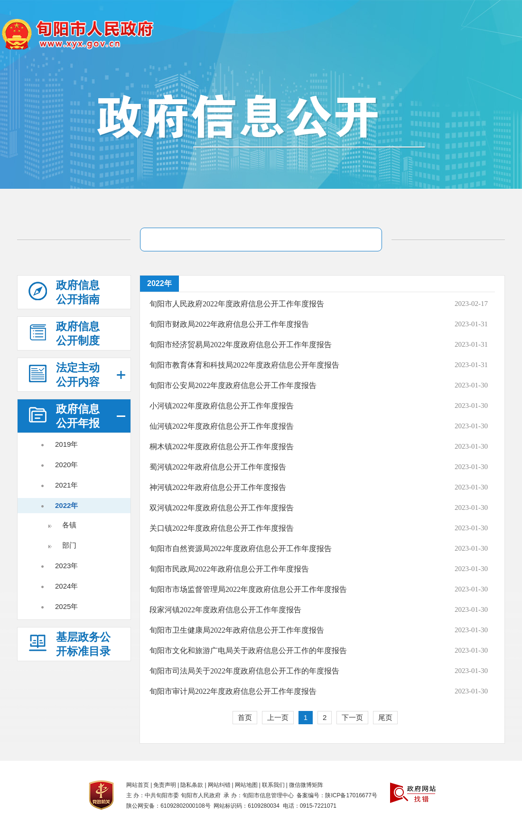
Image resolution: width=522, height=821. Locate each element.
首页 (245, 717)
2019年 (66, 444)
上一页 (278, 717)
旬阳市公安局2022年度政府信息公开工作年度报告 (233, 385)
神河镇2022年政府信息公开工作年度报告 (217, 487)
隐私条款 (191, 785)
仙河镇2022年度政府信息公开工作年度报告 (221, 426)
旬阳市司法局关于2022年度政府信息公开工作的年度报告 (244, 671)
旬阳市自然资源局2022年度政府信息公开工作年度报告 (240, 548)
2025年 (66, 606)
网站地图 (246, 785)
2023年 (66, 566)
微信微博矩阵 (306, 785)
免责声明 (164, 785)
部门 (69, 545)
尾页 (385, 717)
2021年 (66, 485)
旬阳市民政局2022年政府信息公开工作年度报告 (229, 569)
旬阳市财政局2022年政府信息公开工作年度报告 (229, 324)
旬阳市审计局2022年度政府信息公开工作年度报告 (233, 691)
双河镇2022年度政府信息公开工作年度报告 (221, 508)
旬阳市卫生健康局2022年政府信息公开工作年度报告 (236, 630)
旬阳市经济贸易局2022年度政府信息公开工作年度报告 (240, 345)
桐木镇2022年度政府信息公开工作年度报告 (221, 447)
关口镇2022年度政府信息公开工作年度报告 (221, 528)
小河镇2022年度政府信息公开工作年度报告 (221, 406)
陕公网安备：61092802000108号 (168, 806)
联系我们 (273, 785)
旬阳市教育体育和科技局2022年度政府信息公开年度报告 (244, 365)
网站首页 (137, 785)
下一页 (352, 717)
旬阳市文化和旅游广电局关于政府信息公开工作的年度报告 (248, 650)
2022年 (66, 505)
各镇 (69, 525)
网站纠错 (219, 785)
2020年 (66, 465)
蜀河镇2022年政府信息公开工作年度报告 (217, 467)
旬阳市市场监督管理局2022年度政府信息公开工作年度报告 (248, 589)
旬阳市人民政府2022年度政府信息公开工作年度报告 (236, 304)
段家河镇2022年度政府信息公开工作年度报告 (225, 610)
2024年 (66, 586)
